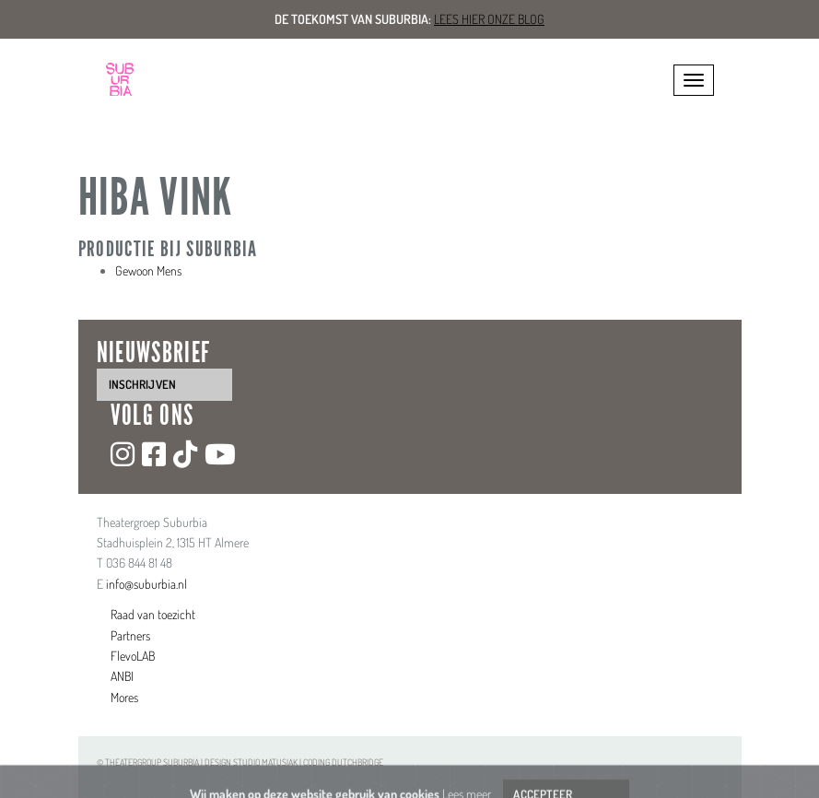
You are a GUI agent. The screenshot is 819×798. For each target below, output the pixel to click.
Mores (124, 697)
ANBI (122, 676)
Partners (130, 635)
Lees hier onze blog (489, 19)
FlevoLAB (133, 655)
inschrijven (142, 384)
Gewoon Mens (148, 270)
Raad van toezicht (153, 614)
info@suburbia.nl (146, 584)
